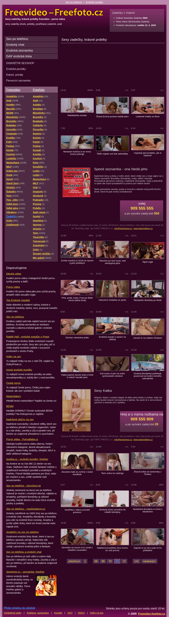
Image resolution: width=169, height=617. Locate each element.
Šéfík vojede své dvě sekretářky (112, 154)
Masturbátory (13, 396)
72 (124, 561)
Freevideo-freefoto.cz (151, 613)
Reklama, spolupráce (38, 613)
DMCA (81, 613)
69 (103, 561)
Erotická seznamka (19, 50)
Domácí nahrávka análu (77, 337)
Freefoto (39, 89)
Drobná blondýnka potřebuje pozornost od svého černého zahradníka (148, 376)
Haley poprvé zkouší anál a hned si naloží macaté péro (77, 376)
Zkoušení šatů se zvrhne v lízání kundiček (77, 473)
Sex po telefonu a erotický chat (24, 551)
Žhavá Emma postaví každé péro (112, 116)
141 (136, 561)
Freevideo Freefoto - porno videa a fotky (54, 12)
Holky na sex (13, 356)
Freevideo (13, 89)
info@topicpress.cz (123, 228)
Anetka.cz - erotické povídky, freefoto (27, 459)
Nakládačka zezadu (77, 115)
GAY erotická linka (19, 56)
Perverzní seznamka (18, 80)
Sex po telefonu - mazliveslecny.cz (25, 508)
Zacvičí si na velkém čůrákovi (147, 338)
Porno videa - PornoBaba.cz (22, 439)
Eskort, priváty (14, 74)
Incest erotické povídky (19, 369)
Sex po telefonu (73, 2)
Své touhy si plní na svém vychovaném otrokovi (112, 374)
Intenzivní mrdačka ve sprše (112, 300)
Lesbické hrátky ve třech (148, 116)
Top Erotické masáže (18, 300)
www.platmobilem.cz (143, 228)
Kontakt (58, 613)
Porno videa (13, 286)
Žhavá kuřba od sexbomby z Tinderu (147, 472)
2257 (70, 613)
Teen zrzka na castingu (112, 473)
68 (96, 561)
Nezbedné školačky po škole (148, 300)
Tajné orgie (147, 262)
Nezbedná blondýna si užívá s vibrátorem (147, 510)
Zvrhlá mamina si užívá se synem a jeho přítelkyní (77, 261)
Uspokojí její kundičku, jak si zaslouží (148, 154)
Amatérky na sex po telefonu (22, 532)
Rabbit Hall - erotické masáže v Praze (27, 336)
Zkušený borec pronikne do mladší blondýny (112, 510)
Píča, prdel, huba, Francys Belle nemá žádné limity (77, 299)
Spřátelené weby (13, 613)
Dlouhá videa (13, 273)
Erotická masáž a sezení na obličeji (112, 338)
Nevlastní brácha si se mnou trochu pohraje (77, 152)
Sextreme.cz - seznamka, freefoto (25, 571)
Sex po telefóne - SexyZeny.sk (23, 485)
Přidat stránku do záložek (19, 608)
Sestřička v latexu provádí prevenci (77, 511)
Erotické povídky (94, 2)
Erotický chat (15, 44)
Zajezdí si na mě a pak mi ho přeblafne (148, 549)
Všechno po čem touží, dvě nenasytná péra (112, 261)
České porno (13, 383)
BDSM (10, 406)
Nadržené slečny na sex (20, 419)
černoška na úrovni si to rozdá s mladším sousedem (77, 548)
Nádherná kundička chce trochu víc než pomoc (112, 549)
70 (110, 561)
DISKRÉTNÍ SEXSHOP (20, 63)
